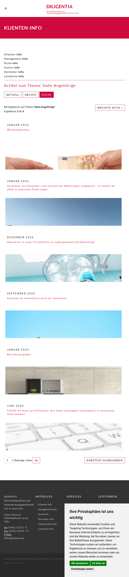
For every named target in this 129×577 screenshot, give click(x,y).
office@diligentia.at (14, 538)
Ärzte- (11, 63)
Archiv (30, 94)
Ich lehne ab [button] (98, 563)
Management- (16, 58)
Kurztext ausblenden (105, 460)
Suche (47, 94)
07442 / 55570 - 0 (17, 527)
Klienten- (13, 54)
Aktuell (12, 94)
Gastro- (12, 67)
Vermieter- (14, 71)
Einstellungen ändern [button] (82, 569)
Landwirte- (14, 76)
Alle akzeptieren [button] (79, 563)
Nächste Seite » (110, 107)
